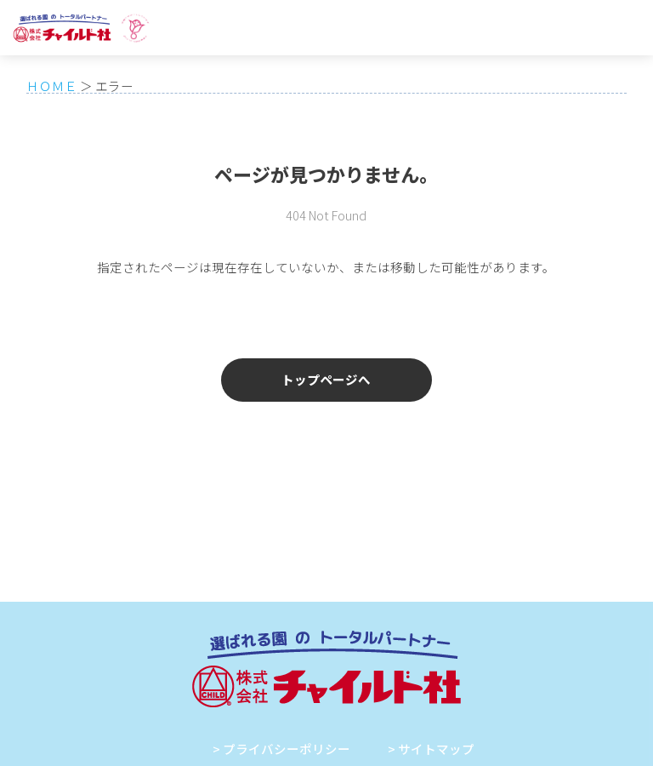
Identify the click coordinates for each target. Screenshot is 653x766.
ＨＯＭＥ (51, 85)
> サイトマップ (431, 748)
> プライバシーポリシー (281, 748)
